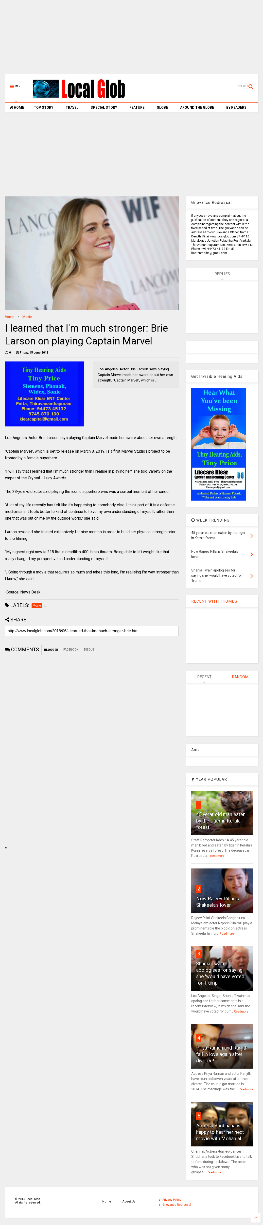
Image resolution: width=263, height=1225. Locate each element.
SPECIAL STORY (104, 107)
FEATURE (136, 107)
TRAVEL (72, 107)
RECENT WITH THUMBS (214, 601)
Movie (27, 317)
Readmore (217, 856)
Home (9, 317)
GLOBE (162, 107)
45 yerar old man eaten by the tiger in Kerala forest (220, 820)
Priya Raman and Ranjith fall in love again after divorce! (222, 1054)
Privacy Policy (171, 1200)
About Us (128, 1201)
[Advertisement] (131, 39)
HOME (17, 107)
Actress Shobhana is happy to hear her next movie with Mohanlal (220, 1132)
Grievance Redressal (176, 1204)
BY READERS (236, 107)
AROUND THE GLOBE (197, 107)
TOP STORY (43, 107)
